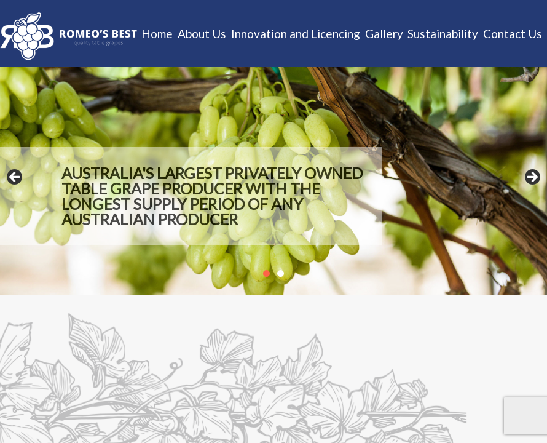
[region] (273, 181)
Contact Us (512, 33)
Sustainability (442, 33)
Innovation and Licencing (295, 33)
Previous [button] (15, 178)
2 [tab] (280, 273)
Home (157, 33)
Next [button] (531, 178)
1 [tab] (266, 273)
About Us (202, 33)
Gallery (384, 33)
